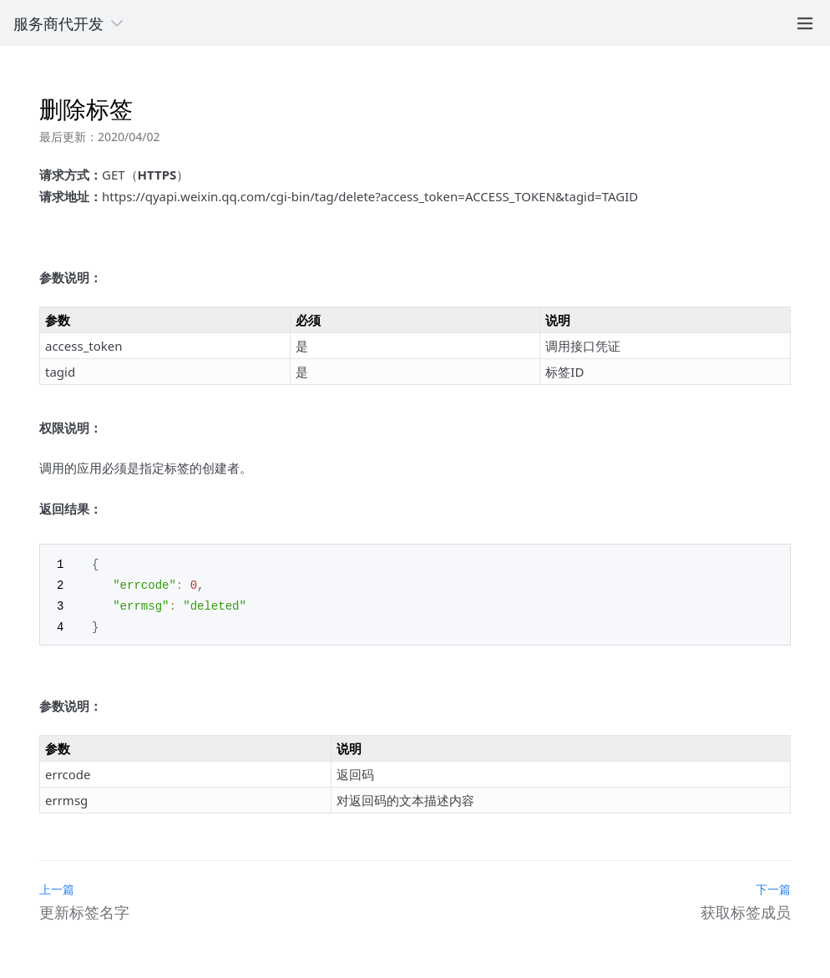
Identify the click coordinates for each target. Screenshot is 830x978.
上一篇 (56, 886)
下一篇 (773, 886)
